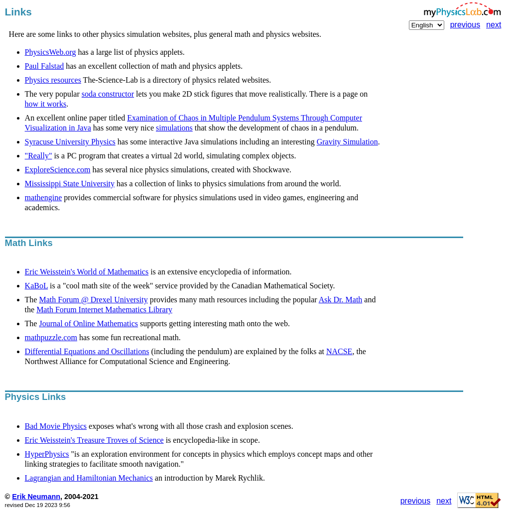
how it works (46, 104)
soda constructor (108, 94)
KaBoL (36, 285)
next (493, 24)
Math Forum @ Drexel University (93, 299)
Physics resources (53, 80)
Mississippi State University (70, 183)
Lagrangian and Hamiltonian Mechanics (89, 478)
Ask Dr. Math (341, 299)
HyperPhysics (47, 454)
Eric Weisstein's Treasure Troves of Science (94, 440)
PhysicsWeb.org (50, 52)
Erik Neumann (36, 497)
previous (465, 24)
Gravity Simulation (347, 141)
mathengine (43, 197)
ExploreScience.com (58, 169)
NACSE (339, 351)
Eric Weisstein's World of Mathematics (87, 271)
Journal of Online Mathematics (88, 323)
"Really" (38, 155)
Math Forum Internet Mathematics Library (104, 309)
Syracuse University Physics (70, 141)
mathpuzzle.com (51, 337)
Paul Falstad (44, 66)
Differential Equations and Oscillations (87, 351)
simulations (174, 128)
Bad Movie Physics (56, 426)
